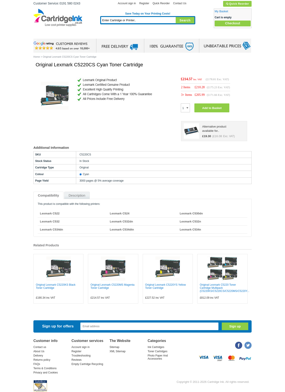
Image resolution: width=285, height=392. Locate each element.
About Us (38, 351)
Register (144, 3)
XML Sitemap (118, 351)
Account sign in (127, 3)
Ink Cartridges (67, 34)
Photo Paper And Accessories (158, 357)
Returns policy (41, 359)
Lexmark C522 (49, 213)
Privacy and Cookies (45, 372)
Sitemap (114, 347)
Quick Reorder (237, 3)
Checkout (232, 23)
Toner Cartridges (101, 34)
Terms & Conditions (45, 368)
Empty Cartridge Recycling (87, 364)
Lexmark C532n (190, 221)
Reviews (76, 359)
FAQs (36, 364)
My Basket (221, 11)
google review (62, 46)
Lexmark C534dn (51, 229)
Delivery (38, 355)
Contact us (39, 347)
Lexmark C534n (190, 229)
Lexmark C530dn (191, 213)
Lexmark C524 (119, 213)
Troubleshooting (81, 355)
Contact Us (179, 3)
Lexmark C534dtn (122, 229)
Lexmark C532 (49, 221)
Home (42, 34)
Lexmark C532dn (121, 221)
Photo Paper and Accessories (149, 34)
